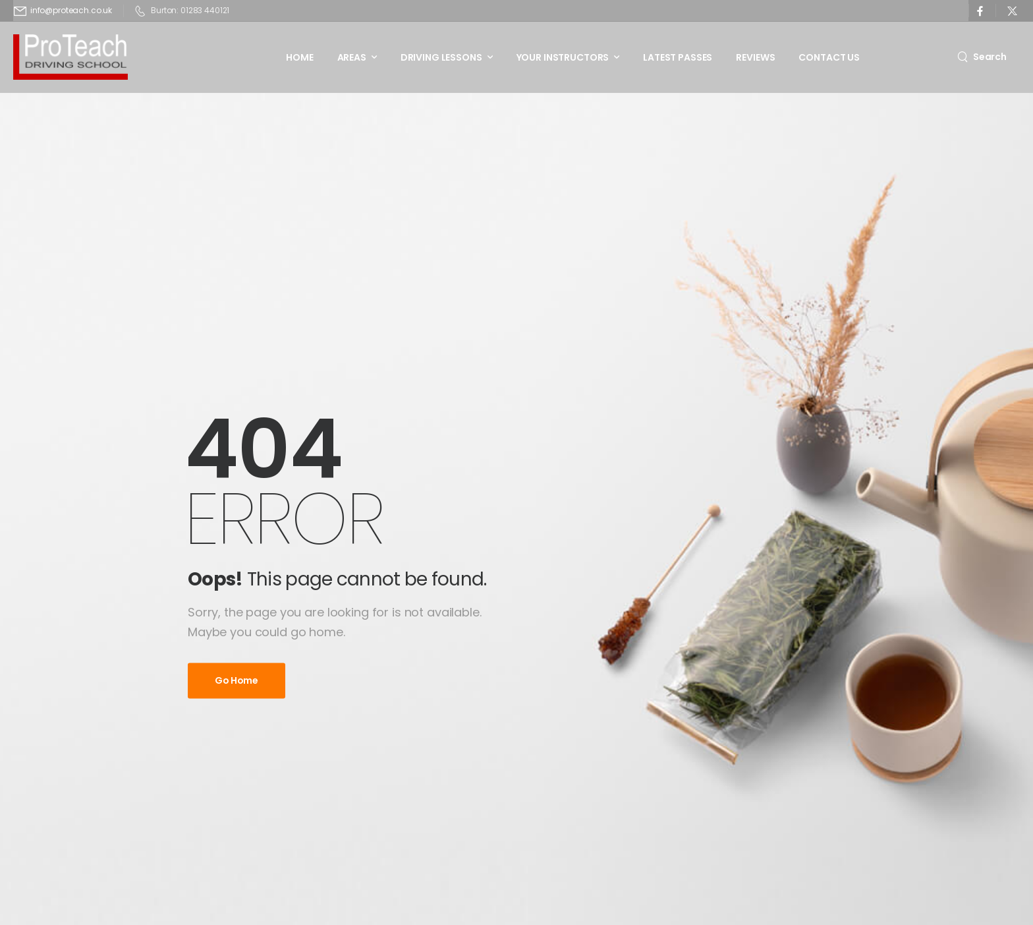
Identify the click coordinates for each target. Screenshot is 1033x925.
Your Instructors (562, 57)
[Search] (982, 56)
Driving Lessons (441, 57)
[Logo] (70, 57)
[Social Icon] (980, 10)
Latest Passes (677, 57)
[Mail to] (63, 11)
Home (299, 57)
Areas (351, 57)
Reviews (755, 57)
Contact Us (829, 57)
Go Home (236, 680)
